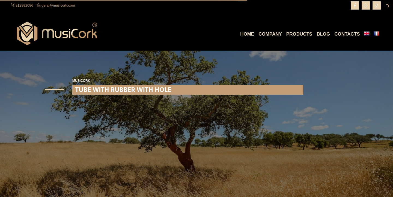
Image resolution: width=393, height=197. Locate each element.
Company (270, 34)
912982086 (24, 5)
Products (299, 34)
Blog (323, 34)
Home (247, 34)
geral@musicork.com (58, 5)
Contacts (347, 34)
